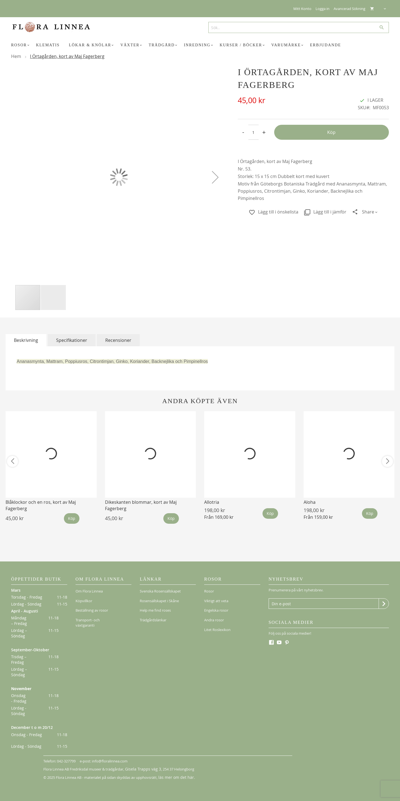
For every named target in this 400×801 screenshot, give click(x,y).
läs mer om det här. (174, 776)
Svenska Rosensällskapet (160, 590)
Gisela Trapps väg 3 (140, 768)
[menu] (200, 45)
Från (219, 517)
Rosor (209, 590)
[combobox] (296, 27)
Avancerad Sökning (349, 8)
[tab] (26, 340)
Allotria (211, 502)
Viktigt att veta (216, 597)
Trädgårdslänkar (153, 611)
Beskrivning (26, 340)
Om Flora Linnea (89, 590)
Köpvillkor (84, 597)
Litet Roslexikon (217, 619)
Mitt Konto (302, 8)
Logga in (322, 8)
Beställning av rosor (92, 604)
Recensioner (118, 340)
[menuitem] (21, 45)
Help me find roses (155, 604)
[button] (215, 177)
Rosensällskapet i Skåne (159, 597)
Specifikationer (71, 340)
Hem (16, 56)
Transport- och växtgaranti (88, 614)
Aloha (310, 502)
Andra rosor (214, 611)
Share (368, 212)
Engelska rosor (216, 604)
